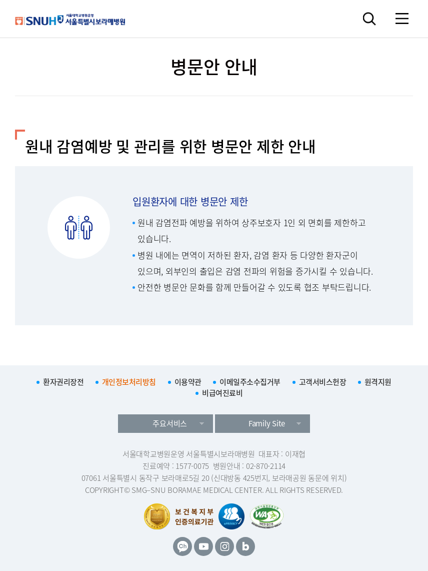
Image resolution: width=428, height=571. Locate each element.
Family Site (266, 423)
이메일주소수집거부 (250, 381)
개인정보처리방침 (129, 381)
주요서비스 (169, 423)
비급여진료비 (222, 392)
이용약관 (188, 381)
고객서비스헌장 (322, 381)
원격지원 (378, 381)
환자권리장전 (63, 381)
